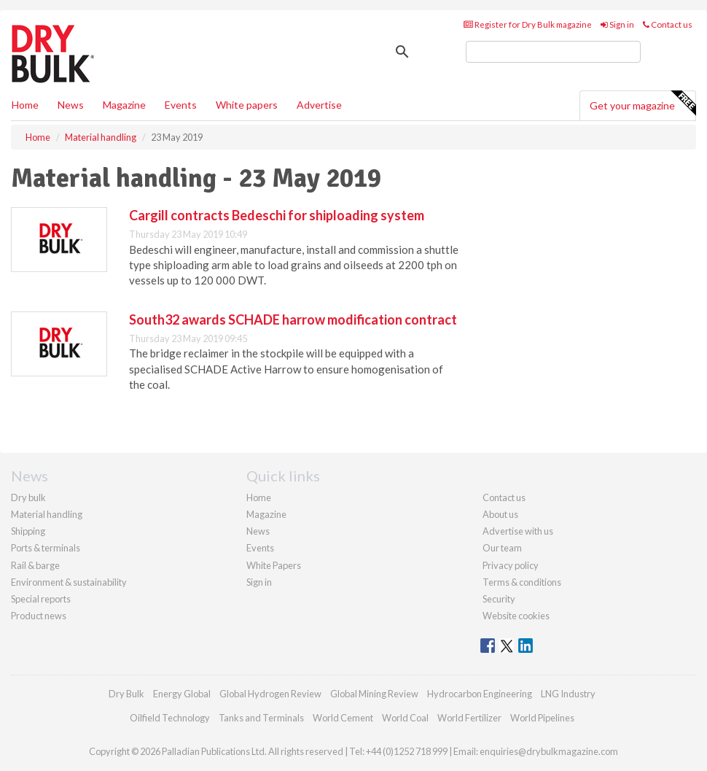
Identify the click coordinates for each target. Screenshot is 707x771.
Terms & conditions (522, 582)
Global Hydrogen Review (270, 694)
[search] (553, 52)
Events (181, 104)
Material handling (46, 514)
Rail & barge (35, 565)
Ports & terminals (45, 548)
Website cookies (516, 615)
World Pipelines (542, 718)
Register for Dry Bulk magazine (528, 24)
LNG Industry (568, 694)
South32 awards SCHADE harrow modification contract (293, 319)
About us (500, 514)
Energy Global (182, 694)
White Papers (273, 565)
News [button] (71, 104)
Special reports (41, 599)
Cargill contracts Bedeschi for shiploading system (276, 215)
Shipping (28, 531)
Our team (502, 548)
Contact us (667, 24)
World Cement (343, 718)
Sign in (617, 24)
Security (499, 599)
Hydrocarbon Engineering (479, 694)
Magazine (124, 104)
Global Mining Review (374, 694)
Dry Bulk (126, 694)
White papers (247, 104)
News (258, 531)
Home (25, 104)
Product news (38, 615)
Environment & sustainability (69, 582)
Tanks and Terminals (261, 718)
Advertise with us (518, 531)
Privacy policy (511, 565)
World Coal (405, 718)
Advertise (319, 104)
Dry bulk (28, 497)
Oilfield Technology (170, 718)
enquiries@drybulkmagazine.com (549, 751)
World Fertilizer (469, 718)
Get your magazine (642, 103)
